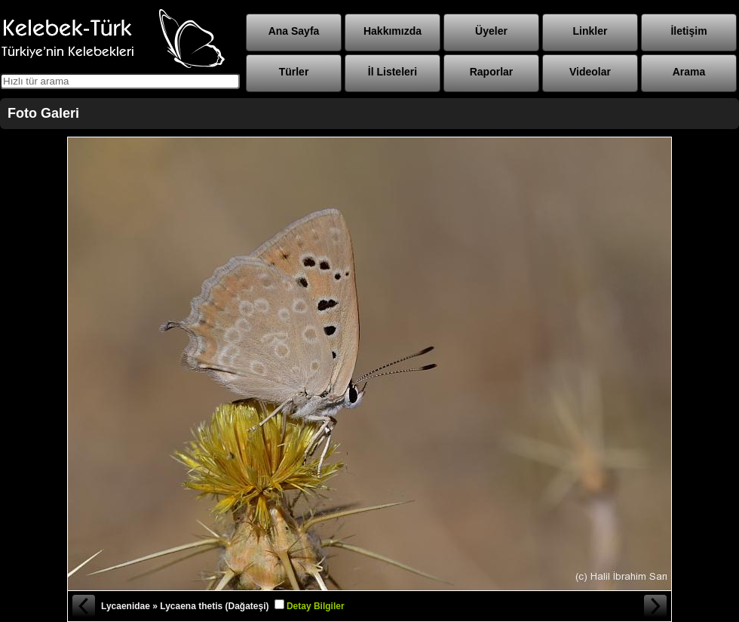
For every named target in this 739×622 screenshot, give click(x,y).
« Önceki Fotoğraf (83, 606)
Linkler (590, 31)
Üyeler (491, 31)
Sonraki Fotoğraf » (656, 606)
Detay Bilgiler (316, 606)
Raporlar (492, 72)
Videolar (590, 72)
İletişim (688, 31)
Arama (689, 72)
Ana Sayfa (294, 31)
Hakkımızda (392, 31)
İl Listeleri (392, 72)
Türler (294, 72)
